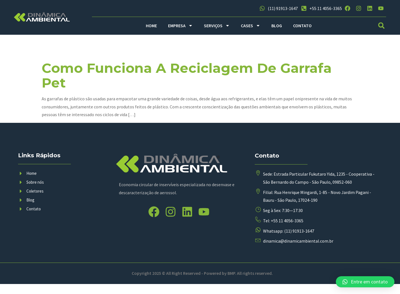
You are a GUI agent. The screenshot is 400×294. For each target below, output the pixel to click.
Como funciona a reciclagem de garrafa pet (187, 75)
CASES (250, 25)
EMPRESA (180, 25)
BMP (231, 283)
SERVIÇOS (217, 25)
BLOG (276, 25)
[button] (381, 25)
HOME (151, 25)
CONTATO (302, 25)
